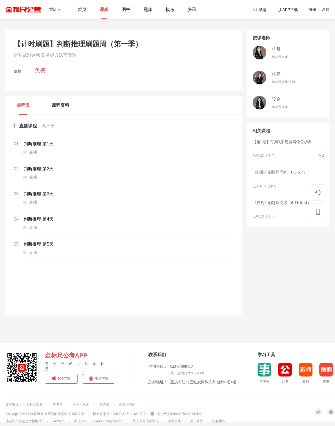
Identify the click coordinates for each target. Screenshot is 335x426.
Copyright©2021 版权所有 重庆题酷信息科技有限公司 (44, 414)
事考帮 (58, 404)
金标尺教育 (35, 404)
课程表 (23, 105)
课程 (104, 9)
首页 (82, 9)
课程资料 (60, 105)
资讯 (192, 9)
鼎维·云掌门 (127, 404)
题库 (148, 9)
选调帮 (104, 404)
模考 (170, 9)
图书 (126, 9)
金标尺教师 (81, 404)
